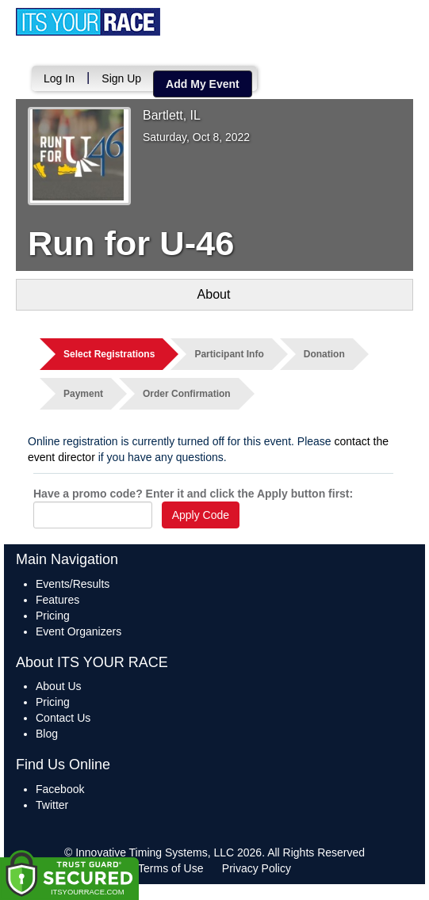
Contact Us (63, 717)
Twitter (52, 805)
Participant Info (228, 354)
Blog (47, 733)
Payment (83, 393)
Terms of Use (170, 868)
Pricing (53, 615)
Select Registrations (109, 354)
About (214, 294)
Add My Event (202, 84)
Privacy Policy (256, 868)
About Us (59, 686)
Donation (324, 354)
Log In (59, 78)
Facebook (60, 789)
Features (57, 599)
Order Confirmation (187, 393)
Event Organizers (78, 631)
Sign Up (121, 78)
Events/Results (72, 584)
